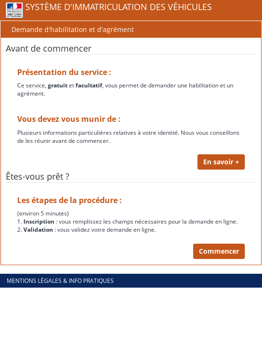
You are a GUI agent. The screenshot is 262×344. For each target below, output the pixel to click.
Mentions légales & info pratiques (60, 281)
